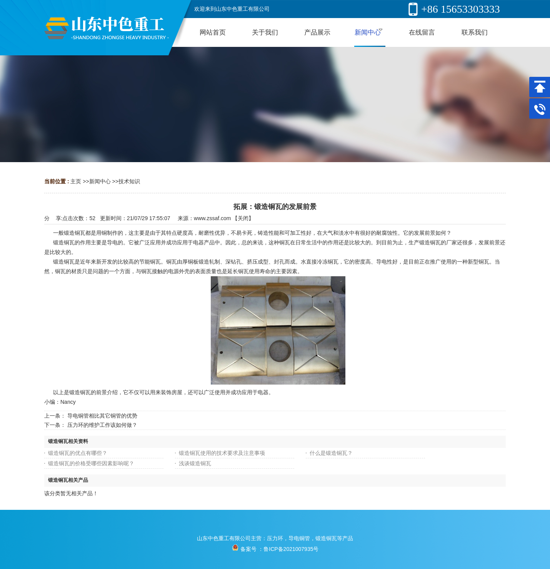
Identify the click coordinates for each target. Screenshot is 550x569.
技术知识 (129, 181)
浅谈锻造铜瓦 (195, 463)
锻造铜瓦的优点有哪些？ (77, 453)
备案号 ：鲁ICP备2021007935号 (275, 549)
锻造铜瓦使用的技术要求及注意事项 (222, 453)
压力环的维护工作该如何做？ (102, 425)
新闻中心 (100, 181)
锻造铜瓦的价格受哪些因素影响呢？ (91, 463)
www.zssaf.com (212, 218)
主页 (75, 181)
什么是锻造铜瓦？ (331, 453)
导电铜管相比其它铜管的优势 (102, 416)
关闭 (243, 218)
